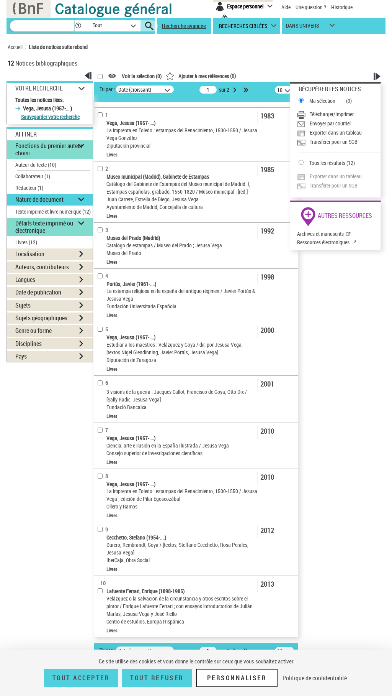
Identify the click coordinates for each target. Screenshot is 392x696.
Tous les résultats (327, 162)
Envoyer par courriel (330, 123)
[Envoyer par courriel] (339, 123)
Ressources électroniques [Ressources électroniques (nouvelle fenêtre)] (323, 242)
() (200, 75)
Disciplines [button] (28, 343)
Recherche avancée (184, 26)
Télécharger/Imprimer (332, 114)
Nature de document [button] (39, 199)
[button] (78, 25)
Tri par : (107, 89)
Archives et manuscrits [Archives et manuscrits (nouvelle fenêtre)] (320, 233)
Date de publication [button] (38, 292)
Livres (26, 242)
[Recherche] (42, 25)
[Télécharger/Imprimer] (339, 114)
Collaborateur (32, 176)
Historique (342, 7)
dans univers (302, 27)
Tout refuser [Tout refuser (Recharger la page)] (156, 678)
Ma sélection (322, 100)
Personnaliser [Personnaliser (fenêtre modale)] (237, 678)
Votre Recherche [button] (39, 88)
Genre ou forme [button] (33, 330)
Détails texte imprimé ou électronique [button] (44, 227)
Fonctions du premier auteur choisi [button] (49, 149)
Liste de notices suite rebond (58, 47)
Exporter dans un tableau (336, 132)
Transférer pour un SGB (334, 141)
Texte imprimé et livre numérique (53, 211)
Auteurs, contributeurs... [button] (44, 267)
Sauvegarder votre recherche (50, 116)
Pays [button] (21, 356)
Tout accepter (81, 678)
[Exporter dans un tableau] (339, 133)
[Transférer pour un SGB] (339, 142)
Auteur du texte (35, 164)
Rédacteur (29, 187)
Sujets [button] (23, 305)
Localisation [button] (29, 254)
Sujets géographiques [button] (41, 318)
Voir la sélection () (142, 76)
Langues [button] (25, 279)
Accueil (15, 47)
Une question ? (311, 7)
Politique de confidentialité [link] (315, 678)
